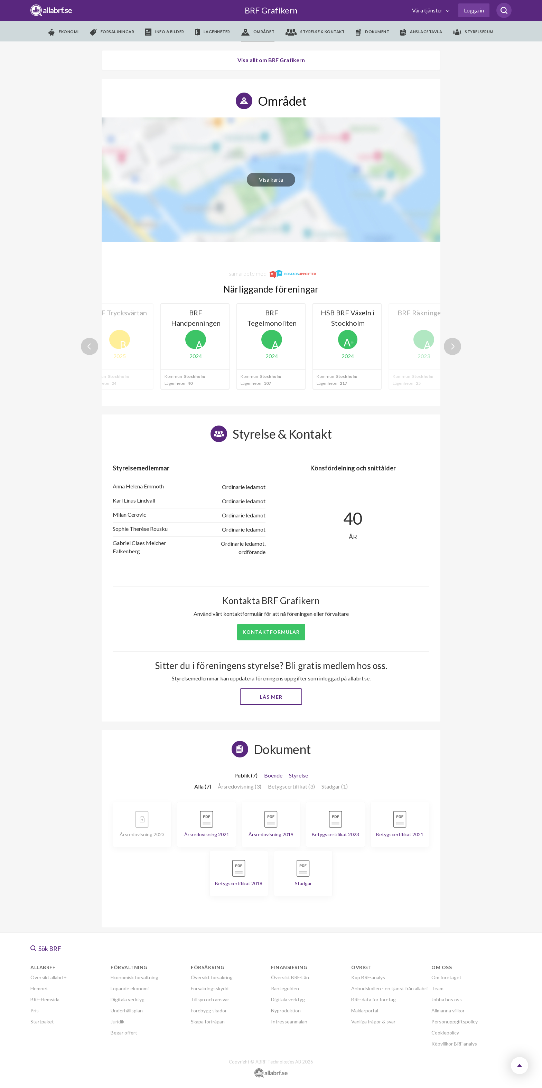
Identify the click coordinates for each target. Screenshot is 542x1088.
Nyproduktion (286, 1010)
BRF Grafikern (271, 10)
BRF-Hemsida (44, 999)
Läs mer (271, 697)
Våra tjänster (427, 10)
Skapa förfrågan (208, 1021)
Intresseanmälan (289, 1021)
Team (437, 988)
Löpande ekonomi (130, 988)
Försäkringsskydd (209, 988)
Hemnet (39, 988)
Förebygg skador (209, 1010)
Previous (89, 346)
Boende (273, 775)
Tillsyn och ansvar (210, 999)
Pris (34, 1010)
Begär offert (124, 1032)
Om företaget (446, 977)
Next (452, 346)
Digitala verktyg (127, 999)
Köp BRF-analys (368, 977)
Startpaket (42, 1021)
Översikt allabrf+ (48, 977)
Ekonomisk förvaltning (134, 977)
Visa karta (271, 179)
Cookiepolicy (445, 1032)
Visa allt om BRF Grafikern (271, 60)
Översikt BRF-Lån (290, 977)
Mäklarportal (364, 1010)
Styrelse (298, 775)
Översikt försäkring (212, 977)
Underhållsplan (127, 1010)
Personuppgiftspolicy (454, 1021)
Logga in (474, 10)
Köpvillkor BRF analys (454, 1044)
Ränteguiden (285, 988)
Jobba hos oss (446, 999)
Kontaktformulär (271, 632)
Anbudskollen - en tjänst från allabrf (389, 988)
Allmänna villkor (448, 1010)
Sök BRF (45, 948)
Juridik (117, 1021)
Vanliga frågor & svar (373, 1021)
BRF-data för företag (373, 999)
